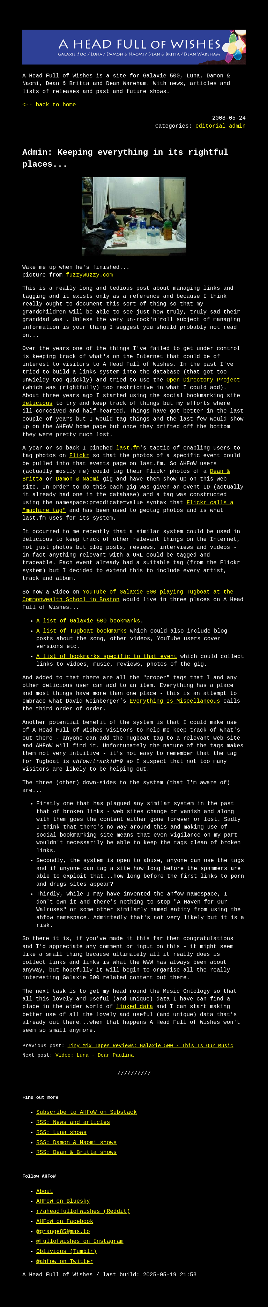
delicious (37, 403)
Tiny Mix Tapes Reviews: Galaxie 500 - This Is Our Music (150, 1045)
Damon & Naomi (77, 479)
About (44, 1191)
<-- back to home (49, 105)
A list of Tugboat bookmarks (81, 631)
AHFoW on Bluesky (63, 1201)
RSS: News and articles (73, 1122)
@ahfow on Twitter (64, 1262)
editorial (210, 126)
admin (237, 126)
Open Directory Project (203, 380)
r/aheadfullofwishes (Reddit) (83, 1211)
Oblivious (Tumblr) (66, 1251)
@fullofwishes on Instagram (80, 1241)
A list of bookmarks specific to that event (106, 656)
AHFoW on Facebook (64, 1221)
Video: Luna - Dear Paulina (94, 1055)
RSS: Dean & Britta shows (76, 1152)
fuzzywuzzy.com (89, 275)
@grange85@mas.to (63, 1232)
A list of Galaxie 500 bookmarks (88, 621)
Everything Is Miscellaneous (174, 701)
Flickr (79, 456)
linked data (134, 1007)
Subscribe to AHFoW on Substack (86, 1112)
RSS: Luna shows (61, 1132)
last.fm (128, 448)
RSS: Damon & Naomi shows (76, 1143)
